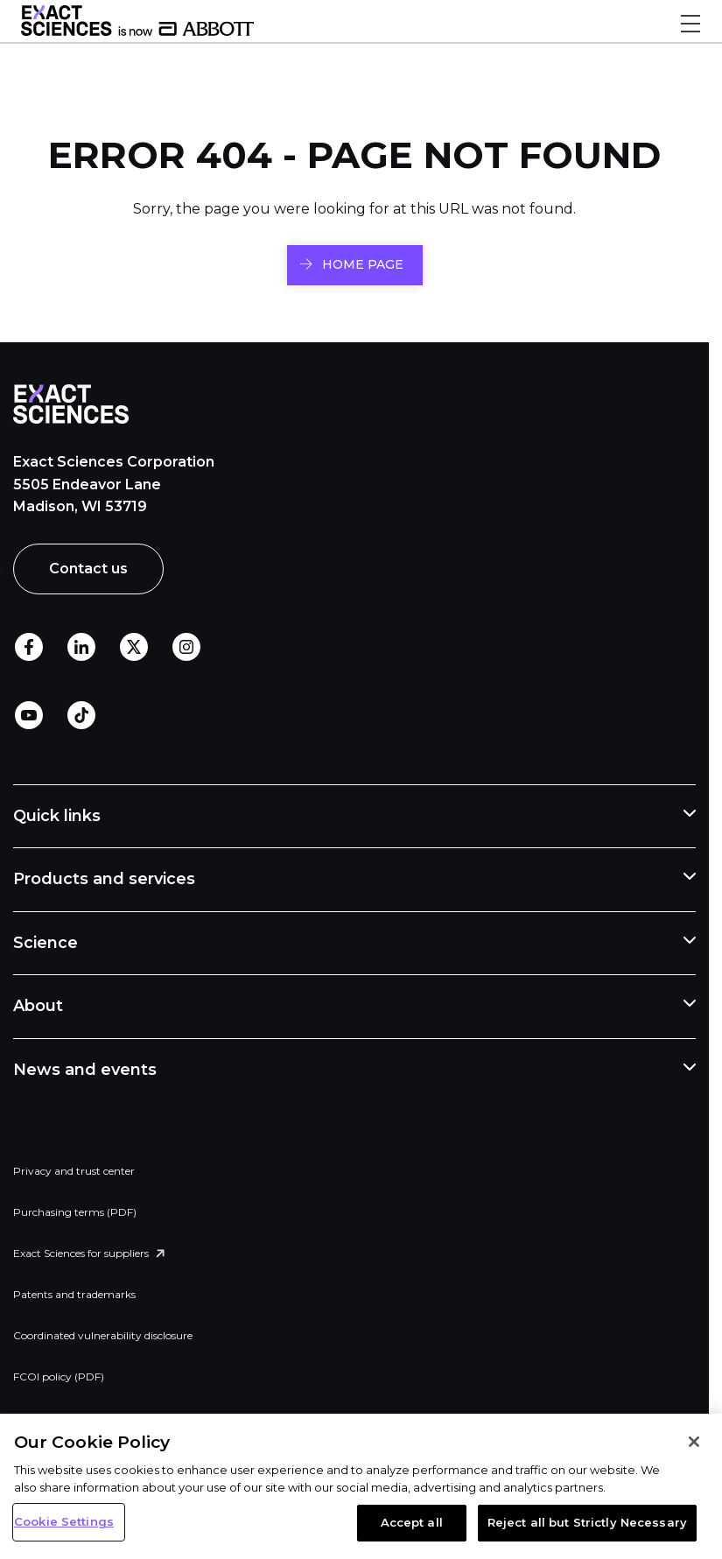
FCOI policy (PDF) (58, 1376)
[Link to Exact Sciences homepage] (137, 32)
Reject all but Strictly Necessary (587, 1522)
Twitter (134, 647)
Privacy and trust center (74, 1170)
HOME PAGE (362, 264)
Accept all (412, 1522)
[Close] (694, 1441)
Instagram (186, 647)
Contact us (88, 568)
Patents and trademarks (74, 1294)
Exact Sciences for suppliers (81, 1253)
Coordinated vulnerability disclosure (103, 1335)
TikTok (81, 715)
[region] (361, 1486)
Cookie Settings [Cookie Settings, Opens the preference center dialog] (64, 1521)
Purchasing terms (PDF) (75, 1211)
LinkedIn (81, 647)
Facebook (29, 647)
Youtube (29, 715)
